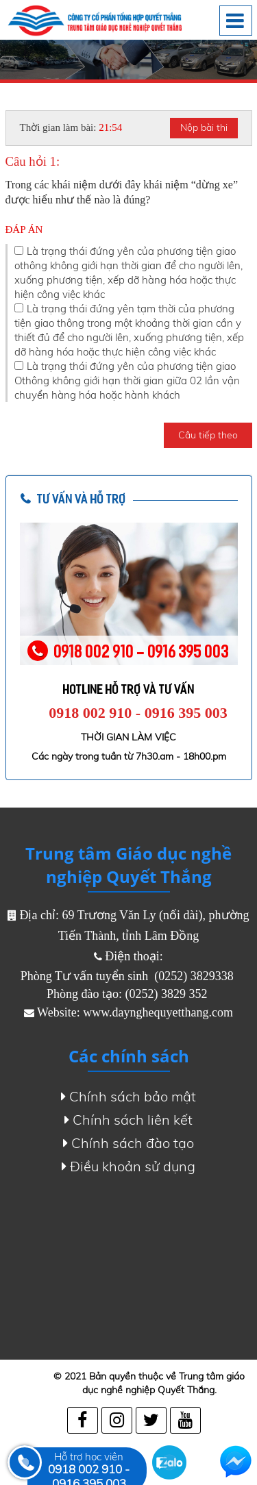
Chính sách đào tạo (128, 1143)
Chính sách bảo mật (128, 1096)
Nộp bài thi (204, 127)
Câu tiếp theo (208, 435)
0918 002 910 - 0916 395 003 (138, 712)
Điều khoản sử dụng (128, 1166)
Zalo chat (169, 1462)
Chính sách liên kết (128, 1120)
